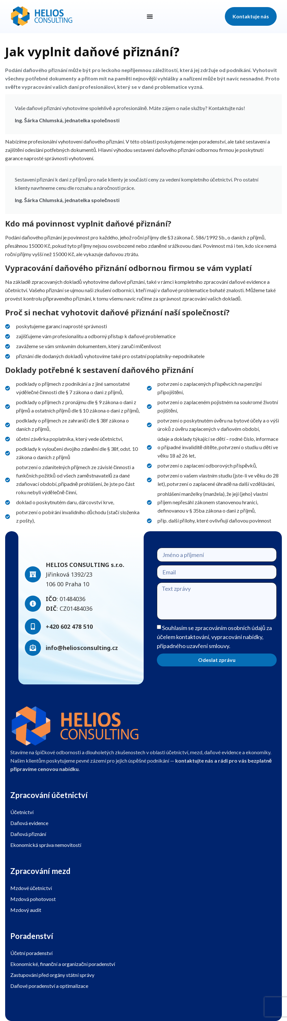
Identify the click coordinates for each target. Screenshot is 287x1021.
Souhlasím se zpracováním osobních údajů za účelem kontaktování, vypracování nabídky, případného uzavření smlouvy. (214, 636)
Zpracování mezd (40, 871)
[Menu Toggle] (150, 16)
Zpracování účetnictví (49, 795)
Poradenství (31, 936)
